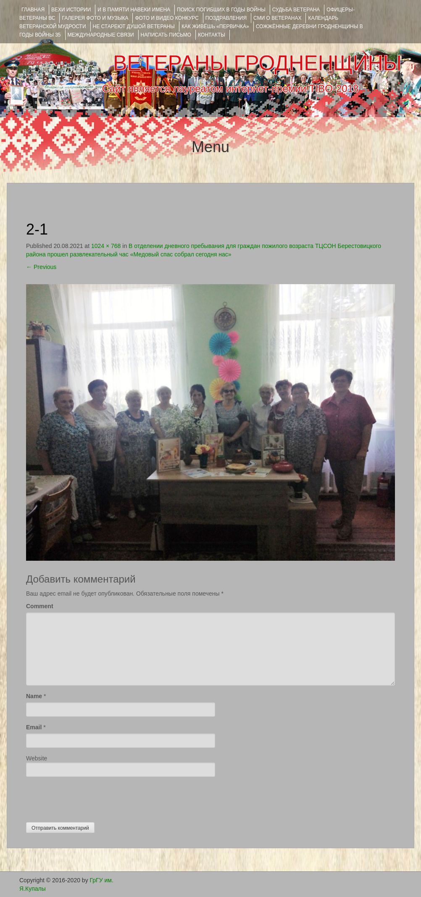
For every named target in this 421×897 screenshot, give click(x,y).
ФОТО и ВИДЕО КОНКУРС (166, 18)
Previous (41, 267)
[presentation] (90, 797)
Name (34, 696)
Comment (39, 606)
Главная (33, 10)
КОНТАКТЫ (211, 35)
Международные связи (101, 35)
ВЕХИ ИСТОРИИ (71, 10)
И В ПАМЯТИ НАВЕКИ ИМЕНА (133, 10)
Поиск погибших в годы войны (221, 10)
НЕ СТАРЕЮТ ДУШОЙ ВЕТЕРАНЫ (134, 26)
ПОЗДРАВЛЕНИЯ (226, 18)
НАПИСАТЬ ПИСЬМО (166, 35)
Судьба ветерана (296, 10)
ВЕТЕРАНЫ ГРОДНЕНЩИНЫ (257, 63)
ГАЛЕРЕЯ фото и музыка (95, 18)
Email (34, 727)
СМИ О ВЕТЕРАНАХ (277, 18)
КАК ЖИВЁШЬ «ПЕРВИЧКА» (215, 26)
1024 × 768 (106, 246)
